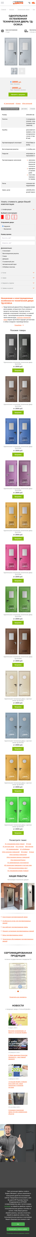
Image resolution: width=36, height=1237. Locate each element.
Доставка (24, 108)
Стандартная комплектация (10, 108)
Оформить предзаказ (18, 94)
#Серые (18, 103)
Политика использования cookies (18, 1233)
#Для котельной (27, 103)
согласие (7, 1206)
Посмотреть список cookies (18, 1229)
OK (18, 1224)
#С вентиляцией (9, 103)
